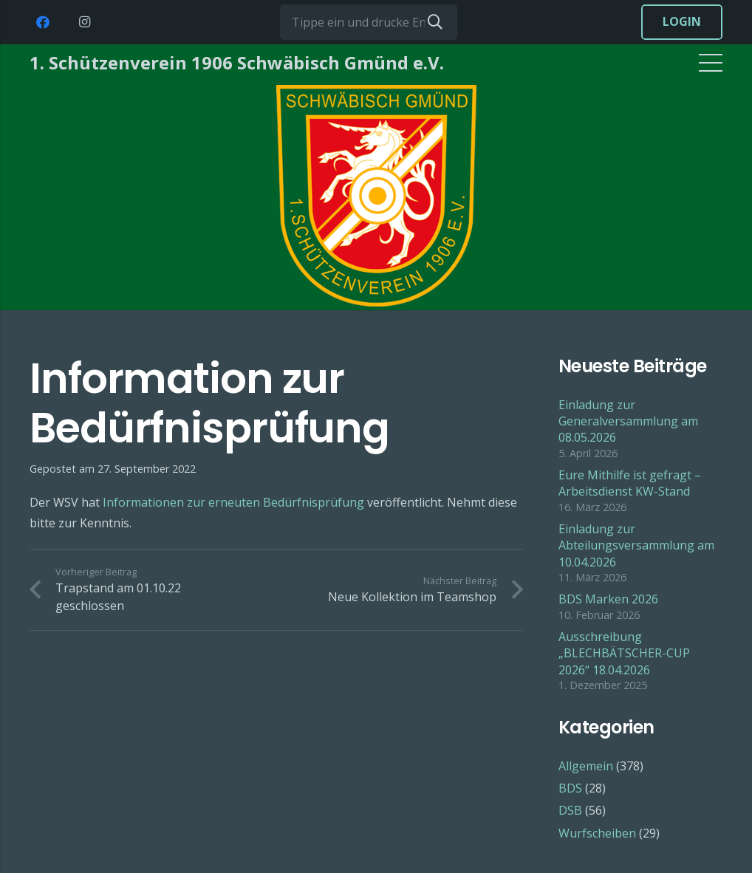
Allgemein (585, 766)
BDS (570, 788)
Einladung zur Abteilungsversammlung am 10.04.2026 (636, 545)
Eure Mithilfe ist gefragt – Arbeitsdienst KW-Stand (629, 483)
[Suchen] (435, 22)
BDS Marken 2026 (608, 599)
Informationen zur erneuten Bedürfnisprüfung (233, 502)
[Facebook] (43, 22)
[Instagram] (84, 22)
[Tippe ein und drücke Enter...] (368, 22)
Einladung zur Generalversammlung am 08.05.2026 (628, 421)
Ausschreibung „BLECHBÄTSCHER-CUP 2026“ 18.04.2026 (624, 653)
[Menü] (710, 62)
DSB (570, 810)
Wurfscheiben (597, 833)
